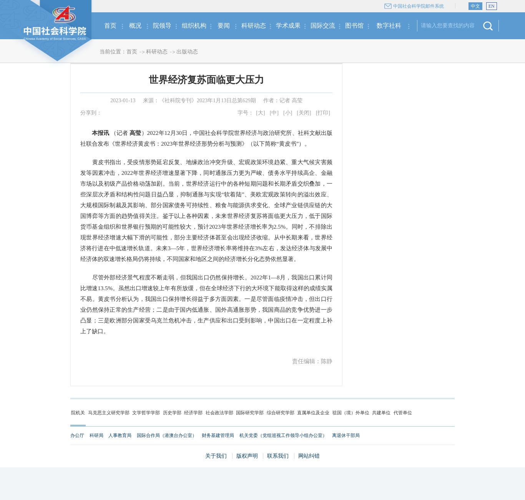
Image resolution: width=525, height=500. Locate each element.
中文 (475, 6)
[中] (274, 113)
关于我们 (216, 456)
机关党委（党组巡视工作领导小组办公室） (283, 435)
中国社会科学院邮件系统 (418, 6)
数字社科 (389, 25)
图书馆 (354, 25)
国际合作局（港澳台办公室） (167, 435)
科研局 (96, 435)
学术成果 (288, 25)
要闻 (224, 25)
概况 (135, 25)
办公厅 (77, 435)
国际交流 (323, 25)
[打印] (323, 113)
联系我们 (278, 456)
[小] (287, 113)
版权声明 (247, 456)
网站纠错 (309, 456)
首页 (110, 25)
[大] (260, 113)
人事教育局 (119, 435)
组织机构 (194, 25)
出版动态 (187, 52)
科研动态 (253, 25)
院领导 (162, 25)
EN (491, 6)
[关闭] (304, 113)
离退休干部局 (346, 435)
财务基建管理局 (218, 435)
